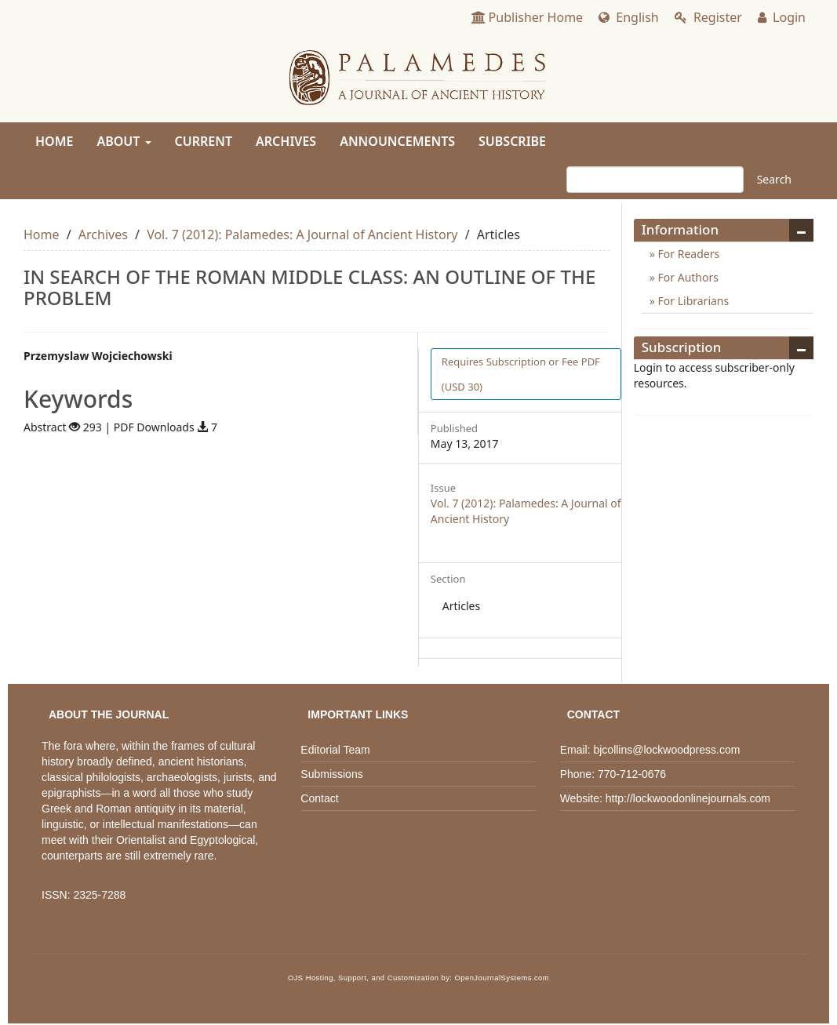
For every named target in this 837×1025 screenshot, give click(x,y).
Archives (286, 141)
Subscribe (512, 141)
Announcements (397, 141)
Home (54, 141)
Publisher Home (527, 17)
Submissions (331, 774)
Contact (319, 798)
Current (203, 141)
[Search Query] (655, 179)
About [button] (123, 141)
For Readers (687, 253)
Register (708, 17)
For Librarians (692, 300)
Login (782, 17)
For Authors (687, 277)
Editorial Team (334, 749)
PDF (521, 374)
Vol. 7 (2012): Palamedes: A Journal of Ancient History (302, 234)
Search (774, 179)
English (629, 17)
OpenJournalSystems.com (502, 978)
